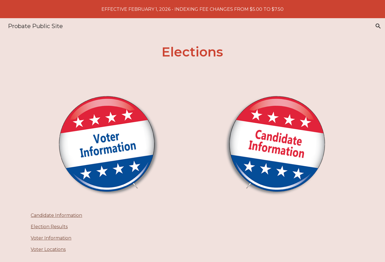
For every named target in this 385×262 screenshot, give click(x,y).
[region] (192, 9)
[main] (193, 52)
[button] (378, 26)
